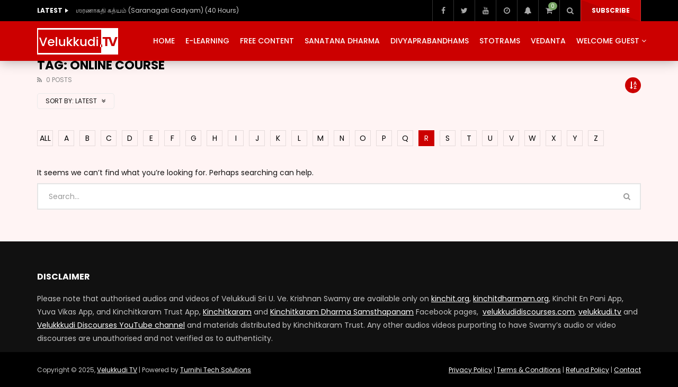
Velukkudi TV (117, 369)
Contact (627, 369)
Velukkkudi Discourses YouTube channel (111, 325)
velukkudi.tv (599, 312)
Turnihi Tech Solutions (215, 369)
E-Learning (207, 40)
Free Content (267, 40)
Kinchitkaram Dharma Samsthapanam (342, 312)
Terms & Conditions (529, 369)
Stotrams (499, 40)
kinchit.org (450, 298)
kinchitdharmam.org (511, 298)
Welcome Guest (607, 40)
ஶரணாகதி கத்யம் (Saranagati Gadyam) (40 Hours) (157, 10)
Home (164, 40)
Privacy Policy (470, 369)
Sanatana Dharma (342, 40)
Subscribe (611, 10)
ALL (45, 138)
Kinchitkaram (227, 312)
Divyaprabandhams (429, 40)
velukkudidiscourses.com (529, 312)
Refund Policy (587, 369)
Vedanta (548, 40)
